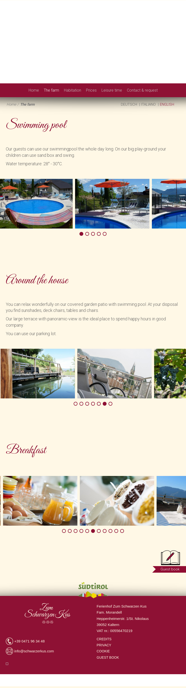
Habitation (72, 90)
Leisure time (111, 90)
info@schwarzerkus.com (34, 651)
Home (34, 90)
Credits (104, 639)
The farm (51, 90)
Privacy (104, 645)
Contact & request (142, 90)
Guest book (108, 657)
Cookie (103, 651)
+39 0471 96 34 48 (29, 641)
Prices (91, 90)
